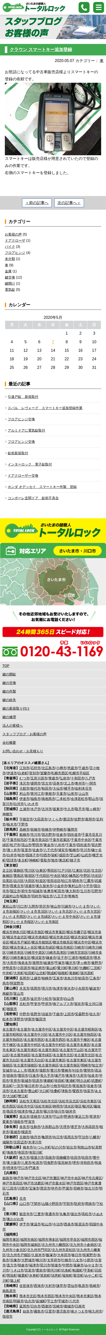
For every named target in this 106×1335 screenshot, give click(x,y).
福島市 (36, 799)
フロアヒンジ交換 (21, 419)
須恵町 (56, 1275)
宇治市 (83, 1137)
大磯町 (84, 968)
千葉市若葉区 (59, 840)
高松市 (87, 1214)
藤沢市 (71, 963)
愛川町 (62, 968)
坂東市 (58, 809)
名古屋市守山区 (71, 1050)
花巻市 (58, 783)
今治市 (58, 1224)
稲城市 (38, 891)
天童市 (61, 794)
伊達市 (12, 773)
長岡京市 (71, 1137)
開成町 (52, 973)
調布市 (78, 881)
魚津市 (58, 988)
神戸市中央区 (71, 1178)
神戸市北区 (33, 1178)
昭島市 (25, 896)
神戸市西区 (74, 1183)
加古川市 (91, 1188)
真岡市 (90, 819)
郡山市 (94, 799)
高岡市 (36, 988)
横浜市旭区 (35, 932)
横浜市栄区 (79, 937)
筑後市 (56, 1265)
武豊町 (96, 1081)
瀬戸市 (60, 1075)
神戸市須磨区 (34, 1183)
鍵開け (10, 283)
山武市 (86, 855)
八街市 (60, 845)
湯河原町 (87, 973)
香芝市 (76, 1127)
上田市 (69, 1014)
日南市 (80, 1306)
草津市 (95, 1116)
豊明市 (89, 1070)
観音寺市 (26, 1214)
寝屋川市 (37, 1157)
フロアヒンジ (15, 253)
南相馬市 (48, 799)
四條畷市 (63, 1157)
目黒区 (7, 881)
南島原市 (9, 1291)
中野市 (24, 1014)
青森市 (54, 778)
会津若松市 (79, 799)
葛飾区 (19, 870)
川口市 (22, 906)
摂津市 (12, 1168)
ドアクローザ (15, 240)
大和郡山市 (50, 1127)
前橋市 (36, 829)
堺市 (76, 1163)
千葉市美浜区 (38, 840)
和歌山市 (84, 1147)
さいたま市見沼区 (34, 911)
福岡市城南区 (30, 1245)
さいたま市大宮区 (86, 911)
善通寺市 (52, 1214)
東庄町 (64, 860)
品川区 (19, 881)
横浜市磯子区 (76, 932)
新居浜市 (82, 1224)
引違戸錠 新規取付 (23, 397)
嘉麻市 (78, 1265)
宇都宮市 (26, 819)
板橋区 (7, 876)
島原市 (83, 1286)
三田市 (12, 1188)
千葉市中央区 (81, 840)
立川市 (85, 891)
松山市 (47, 1224)
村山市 (24, 794)
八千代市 (50, 850)
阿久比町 (83, 1081)
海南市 (12, 1152)
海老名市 (25, 963)
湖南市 (19, 1122)
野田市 (38, 845)
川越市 (66, 906)
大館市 (24, 788)
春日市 (77, 1255)
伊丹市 (56, 1188)
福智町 (67, 1275)
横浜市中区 (82, 942)
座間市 (38, 963)
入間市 (33, 906)
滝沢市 (24, 783)
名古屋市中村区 (29, 1045)
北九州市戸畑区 (19, 1255)
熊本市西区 (45, 1296)
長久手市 (47, 1075)
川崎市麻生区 (20, 958)
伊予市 (24, 1224)
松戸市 (15, 845)
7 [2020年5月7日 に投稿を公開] (53, 342)
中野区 (85, 876)
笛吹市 (79, 1004)
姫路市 (7, 1178)
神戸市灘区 (51, 1178)
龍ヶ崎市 (93, 809)
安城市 (7, 1070)
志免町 (66, 1270)
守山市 (58, 1116)
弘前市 (65, 778)
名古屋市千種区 (78, 1040)
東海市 (71, 1075)
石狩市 (36, 768)
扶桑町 (55, 1091)
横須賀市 (38, 958)
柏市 (21, 855)
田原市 (38, 1081)
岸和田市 (87, 1163)
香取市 (45, 860)
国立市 (15, 891)
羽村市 (37, 896)
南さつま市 (79, 1311)
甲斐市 (36, 1004)
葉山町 (51, 968)
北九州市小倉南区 (83, 1245)
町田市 (60, 891)
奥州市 (80, 783)
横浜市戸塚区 (20, 942)
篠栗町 (23, 1275)
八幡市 (95, 1137)
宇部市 (68, 1204)
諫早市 (61, 1286)
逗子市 (62, 958)
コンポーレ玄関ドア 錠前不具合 (33, 498)
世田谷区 (54, 881)
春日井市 (31, 1086)
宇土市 (52, 1301)
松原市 (38, 1163)
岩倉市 (92, 1086)
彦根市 (36, 1116)
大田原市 (41, 819)
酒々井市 (13, 850)
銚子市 (75, 860)
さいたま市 (81, 906)
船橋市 (24, 835)
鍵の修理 (9, 717)
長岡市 (24, 978)
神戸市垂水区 (55, 1183)
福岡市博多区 (48, 1240)
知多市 (93, 1075)
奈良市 (24, 1127)
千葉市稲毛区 (17, 840)
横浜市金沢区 (17, 937)
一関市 (91, 783)
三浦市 (73, 958)
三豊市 (39, 1214)
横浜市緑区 (46, 947)
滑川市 (47, 988)
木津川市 (35, 1142)
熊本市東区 (85, 1296)
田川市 (45, 1265)
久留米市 (38, 1255)
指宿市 (7, 1316)
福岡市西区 (89, 1240)
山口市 (24, 1204)
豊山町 (33, 1091)
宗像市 (15, 1260)
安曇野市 (82, 1014)
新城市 (26, 1081)
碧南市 (12, 1075)
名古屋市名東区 (78, 1045)
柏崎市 (47, 978)
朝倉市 (23, 1265)
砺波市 (95, 988)
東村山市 (75, 886)
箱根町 (63, 973)
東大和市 (72, 891)
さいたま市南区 (47, 922)
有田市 (23, 1152)
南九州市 (95, 1311)
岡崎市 (86, 1065)
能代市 (36, 788)
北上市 (69, 783)
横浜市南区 (64, 947)
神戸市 (19, 1178)
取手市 (80, 809)
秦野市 (96, 963)
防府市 (79, 1204)
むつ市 (24, 778)
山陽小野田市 (52, 1204)
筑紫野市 (89, 1255)
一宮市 (19, 1086)
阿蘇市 (19, 1301)
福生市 (48, 896)
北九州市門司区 (39, 1250)
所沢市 (44, 906)
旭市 (54, 860)
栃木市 (12, 824)
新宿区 (30, 876)
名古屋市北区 (63, 1055)
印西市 (45, 855)
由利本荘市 (83, 788)
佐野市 (79, 819)
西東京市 (17, 886)
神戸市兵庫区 (92, 1178)
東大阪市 (13, 1163)
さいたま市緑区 (39, 917)
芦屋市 (67, 1188)
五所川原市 (39, 778)
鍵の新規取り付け (16, 708)
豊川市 (55, 1070)
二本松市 (63, 799)
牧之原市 (36, 1111)
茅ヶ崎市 (83, 963)
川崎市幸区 (15, 952)
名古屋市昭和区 (86, 1029)
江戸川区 (65, 870)
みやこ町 (91, 1275)
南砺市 (7, 993)
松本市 (7, 1019)
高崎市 (24, 829)
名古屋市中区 (42, 1029)
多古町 (23, 860)
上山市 (83, 794)
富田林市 (65, 1163)
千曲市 (58, 1014)
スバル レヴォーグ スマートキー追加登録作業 (45, 408)
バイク (10, 246)
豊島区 (19, 876)
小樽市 (61, 768)
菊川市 (49, 1111)
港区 (64, 876)
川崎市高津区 (56, 952)
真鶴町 (74, 973)
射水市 (69, 988)
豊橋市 (66, 1070)
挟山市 (55, 906)
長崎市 (95, 1286)
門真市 (34, 1168)
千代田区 (42, 876)
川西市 (23, 1188)
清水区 (69, 1106)
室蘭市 (45, 773)
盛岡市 (36, 783)
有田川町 (36, 1152)
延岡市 (24, 1306)
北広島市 (48, 768)
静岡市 (58, 1106)
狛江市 (66, 881)
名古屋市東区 (55, 1060)
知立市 (97, 1065)
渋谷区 (96, 876)
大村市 (50, 1286)
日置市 (50, 1311)
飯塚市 (51, 1255)
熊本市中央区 (65, 1296)
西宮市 (45, 1188)
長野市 (36, 1014)
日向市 (36, 1306)
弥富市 (89, 1091)
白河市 (19, 804)
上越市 (36, 978)
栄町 (54, 855)
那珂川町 (54, 1270)
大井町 (19, 973)
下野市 (23, 824)
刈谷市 (78, 1070)
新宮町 (78, 1275)
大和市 (12, 963)
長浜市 (24, 1116)
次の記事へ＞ (69, 203)
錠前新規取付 (18, 453)
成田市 (64, 855)
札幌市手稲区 (79, 773)
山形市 (72, 794)
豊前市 (41, 1270)
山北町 (41, 973)
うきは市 (17, 1270)
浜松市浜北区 (69, 1101)
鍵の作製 (9, 691)
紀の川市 (58, 1147)
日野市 (96, 891)
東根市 (50, 794)
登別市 (34, 773)
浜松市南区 (43, 1106)
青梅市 (73, 896)
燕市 (5, 983)
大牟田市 (64, 1255)
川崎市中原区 (35, 952)
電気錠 (10, 289)
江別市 (24, 768)
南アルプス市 (63, 1004)
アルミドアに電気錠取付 (26, 430)
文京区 (96, 870)
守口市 (23, 1168)
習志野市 (48, 835)
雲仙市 (72, 1286)
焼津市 (23, 1111)
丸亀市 (65, 1214)
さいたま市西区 (14, 917)
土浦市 (24, 809)
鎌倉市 (51, 958)
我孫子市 (32, 855)
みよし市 (20, 1070)
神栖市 (7, 814)
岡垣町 (12, 1275)
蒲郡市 (44, 1070)
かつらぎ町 (42, 1147)
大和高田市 (90, 1127)
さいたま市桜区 (22, 922)
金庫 (8, 271)
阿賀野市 (17, 983)
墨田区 (52, 870)
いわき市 (31, 804)
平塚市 (60, 963)
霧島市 (39, 1311)
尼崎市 (78, 1188)
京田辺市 (20, 1142)
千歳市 (83, 768)
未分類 (10, 259)
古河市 (47, 809)
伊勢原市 (9, 968)
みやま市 (91, 1265)
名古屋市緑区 (20, 1055)
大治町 (12, 1096)
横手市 (69, 788)
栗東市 (7, 1122)
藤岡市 (72, 829)
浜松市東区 (88, 1101)
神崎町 (34, 860)
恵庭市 (72, 768)
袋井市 (71, 1111)
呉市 (22, 1198)
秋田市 (47, 788)
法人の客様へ (12, 725)
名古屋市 (9, 1029)
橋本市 (28, 1147)
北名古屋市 (18, 1091)
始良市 (28, 1311)
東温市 (36, 1224)
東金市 (49, 845)
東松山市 (9, 906)
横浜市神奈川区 (14, 932)
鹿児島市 (63, 1311)
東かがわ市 (15, 1219)
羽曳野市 (50, 1163)
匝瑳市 (12, 860)
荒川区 (30, 870)
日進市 (34, 1075)
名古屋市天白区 (32, 1060)
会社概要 (9, 743)
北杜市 (24, 1004)
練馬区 (74, 876)
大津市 (47, 1116)
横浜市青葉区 (55, 932)
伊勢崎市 (59, 829)
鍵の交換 (9, 683)
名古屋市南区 (48, 1065)
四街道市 (74, 835)
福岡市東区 (10, 1240)
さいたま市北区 (60, 911)
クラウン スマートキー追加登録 (41, 49)
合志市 (30, 1301)
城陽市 (7, 1142)
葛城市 (15, 1132)
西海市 (39, 1286)
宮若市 (30, 1270)
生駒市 (36, 1127)
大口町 (44, 1091)
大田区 (30, 881)
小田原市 (24, 968)
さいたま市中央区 (65, 917)
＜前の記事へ (37, 203)
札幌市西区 (59, 773)
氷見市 (24, 988)
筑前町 (45, 1275)
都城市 (69, 1306)
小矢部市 (82, 988)
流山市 (26, 845)
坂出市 (76, 1214)
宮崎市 (58, 1306)
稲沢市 (66, 1086)
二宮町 (95, 968)
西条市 (69, 1224)
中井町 (7, 973)
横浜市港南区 (38, 937)
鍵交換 (10, 277)
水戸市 (36, 809)
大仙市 (58, 788)
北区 (87, 870)
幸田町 (60, 1081)
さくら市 (55, 819)
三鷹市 (89, 881)
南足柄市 (38, 968)
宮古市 (47, 783)
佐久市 (95, 1014)
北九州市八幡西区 (55, 1245)
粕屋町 (78, 1270)
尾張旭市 (79, 1086)
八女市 (78, 1260)
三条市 (95, 978)
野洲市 (69, 1116)
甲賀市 (30, 1122)
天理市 (65, 1127)
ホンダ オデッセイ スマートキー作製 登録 (42, 487)
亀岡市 (47, 1137)
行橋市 (66, 1260)
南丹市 (36, 1137)
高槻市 (50, 1157)
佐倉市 (61, 835)
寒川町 (73, 968)
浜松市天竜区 (29, 1101)
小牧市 (55, 1086)
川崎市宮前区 (77, 952)
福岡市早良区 (70, 1240)
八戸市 (90, 778)
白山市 (69, 999)
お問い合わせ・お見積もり (22, 751)
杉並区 (41, 881)
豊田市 (23, 1075)
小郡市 (89, 1260)
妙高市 (83, 978)
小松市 (47, 999)
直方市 (12, 1265)
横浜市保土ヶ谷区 (23, 947)
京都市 (24, 1137)
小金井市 (60, 886)
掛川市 (60, 1111)
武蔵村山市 (10, 896)
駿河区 (88, 1106)
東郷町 (49, 1081)
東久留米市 (44, 886)
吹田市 (76, 1157)
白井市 (12, 855)
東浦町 (71, 1081)
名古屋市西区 (34, 1040)
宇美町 (89, 1270)
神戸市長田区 (12, 1183)
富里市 (26, 850)
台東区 (41, 870)
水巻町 (34, 1275)
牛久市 (69, 809)
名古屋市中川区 (36, 1034)
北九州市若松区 (64, 1250)
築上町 (15, 1281)
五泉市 (58, 978)
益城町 (41, 1301)
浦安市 (63, 850)
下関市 (36, 1204)
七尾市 (24, 999)
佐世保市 (26, 1286)
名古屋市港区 (27, 1050)
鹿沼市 (68, 819)
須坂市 (47, 1014)
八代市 (74, 1301)
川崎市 (79, 947)
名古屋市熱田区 (85, 1034)
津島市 (66, 1091)
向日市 (58, 1137)
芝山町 (75, 855)
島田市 (12, 1111)
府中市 (26, 891)
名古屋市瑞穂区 (25, 1065)
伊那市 (30, 1019)
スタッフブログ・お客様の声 (24, 734)
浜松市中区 (25, 1106)
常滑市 (15, 1081)
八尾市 (26, 1163)
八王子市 (60, 896)
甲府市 (47, 1004)
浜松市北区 (49, 1101)
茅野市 (19, 1019)
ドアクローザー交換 (23, 475)
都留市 (12, 1009)
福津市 (34, 1265)
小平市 (88, 886)
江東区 (78, 870)
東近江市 (82, 1116)
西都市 (47, 1306)
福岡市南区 (28, 1240)
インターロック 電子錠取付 (30, 464)
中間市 (67, 1265)
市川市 (36, 835)
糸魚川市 (71, 978)
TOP (5, 666)
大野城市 (28, 1260)
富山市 (19, 993)
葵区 (78, 1106)
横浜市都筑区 (42, 942)
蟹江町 (23, 1096)
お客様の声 (13, 234)
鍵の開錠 (9, 674)
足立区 (7, 870)
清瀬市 (30, 886)
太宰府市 (54, 1260)
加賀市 (58, 999)
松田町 (30, 973)
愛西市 (78, 1091)
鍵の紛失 (9, 700)
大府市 (82, 1075)
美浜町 (7, 1086)
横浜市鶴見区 (63, 942)
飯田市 (41, 1019)
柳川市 (41, 1260)
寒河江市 (37, 794)
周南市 (90, 1204)
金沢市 (36, 999)
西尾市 (33, 1070)
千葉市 (71, 845)
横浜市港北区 (59, 937)
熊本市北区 (27, 1296)
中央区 (55, 876)
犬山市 (44, 1086)
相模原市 (86, 958)
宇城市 (63, 1301)
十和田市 (77, 778)
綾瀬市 (49, 963)
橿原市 (26, 1132)
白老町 (23, 773)
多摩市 (49, 891)
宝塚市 (34, 1188)
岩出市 (71, 1147)
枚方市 (24, 1157)
